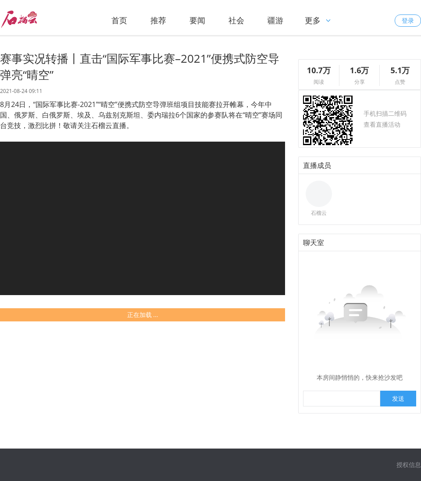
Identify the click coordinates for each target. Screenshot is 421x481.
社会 (236, 20)
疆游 (275, 20)
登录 (408, 20)
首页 (119, 20)
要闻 (197, 20)
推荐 (158, 20)
